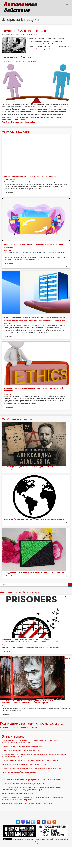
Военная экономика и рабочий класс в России (18, 793)
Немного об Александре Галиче (25, 30)
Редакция (5, 645)
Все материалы (13, 736)
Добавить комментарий (57, 49)
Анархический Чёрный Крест (21, 592)
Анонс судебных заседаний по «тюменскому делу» (19, 772)
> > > (36, 807)
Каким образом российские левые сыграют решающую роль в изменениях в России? (31, 780)
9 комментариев (42, 49)
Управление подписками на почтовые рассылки (19, 727)
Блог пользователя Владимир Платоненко (26, 122)
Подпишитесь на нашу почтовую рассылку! (32, 723)
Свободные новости (17, 419)
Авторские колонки (16, 131)
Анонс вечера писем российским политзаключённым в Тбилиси (24, 764)
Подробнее (31, 49)
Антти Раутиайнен (10, 180)
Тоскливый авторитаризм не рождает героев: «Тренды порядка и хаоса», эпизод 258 (31, 768)
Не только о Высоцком (19, 57)
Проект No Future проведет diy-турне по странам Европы (22, 746)
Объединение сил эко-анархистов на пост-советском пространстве (34, 572)
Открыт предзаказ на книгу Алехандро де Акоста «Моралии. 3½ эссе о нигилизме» (31, 760)
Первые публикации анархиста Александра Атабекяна (28, 467)
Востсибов (7, 250)
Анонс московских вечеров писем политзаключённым (20, 776)
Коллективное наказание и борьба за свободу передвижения (30, 176)
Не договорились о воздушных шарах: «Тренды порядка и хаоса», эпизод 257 (29, 803)
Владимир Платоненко (29, 35)
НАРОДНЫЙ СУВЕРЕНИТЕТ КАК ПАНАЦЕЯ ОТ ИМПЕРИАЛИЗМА (34, 519)
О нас (36, 843)
